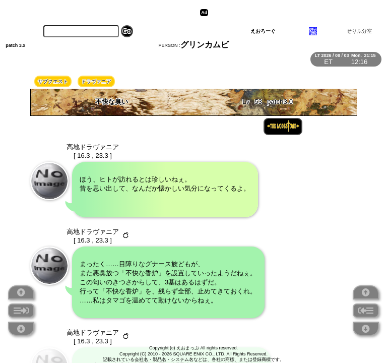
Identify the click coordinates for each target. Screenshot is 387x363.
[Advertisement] (288, 12)
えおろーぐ (263, 31)
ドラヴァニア (96, 81)
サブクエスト (53, 81)
